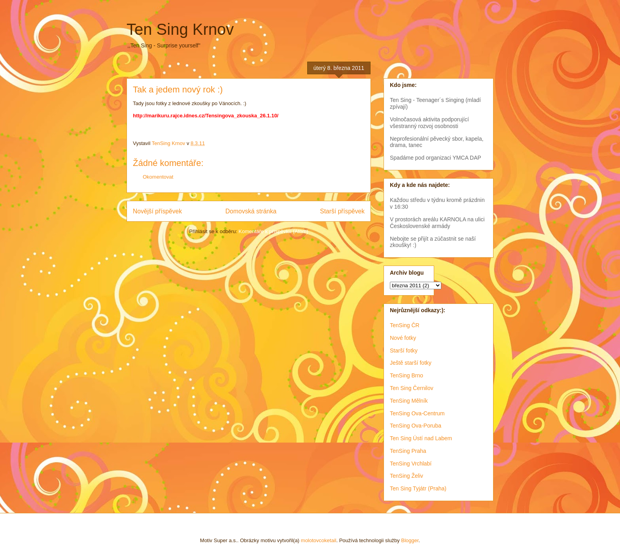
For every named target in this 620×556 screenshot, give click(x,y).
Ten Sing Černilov (411, 388)
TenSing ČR (405, 325)
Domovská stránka (250, 211)
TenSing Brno (406, 375)
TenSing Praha (408, 451)
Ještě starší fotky (410, 363)
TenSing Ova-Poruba (415, 425)
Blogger (409, 540)
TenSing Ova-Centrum (417, 413)
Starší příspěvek (342, 211)
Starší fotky (404, 350)
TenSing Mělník (409, 401)
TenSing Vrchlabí (410, 463)
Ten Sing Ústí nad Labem (421, 438)
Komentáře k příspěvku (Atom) (273, 231)
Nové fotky (403, 338)
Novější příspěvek (157, 211)
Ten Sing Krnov (180, 29)
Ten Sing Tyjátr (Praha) (418, 488)
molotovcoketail (318, 540)
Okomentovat (158, 177)
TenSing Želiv (406, 476)
